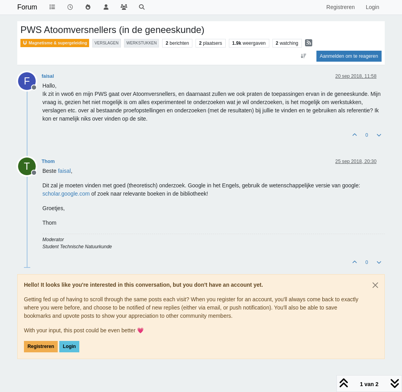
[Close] (375, 285)
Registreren (40, 346)
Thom (48, 161)
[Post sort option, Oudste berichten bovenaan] (303, 56)
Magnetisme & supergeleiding (54, 43)
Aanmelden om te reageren (349, 56)
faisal (48, 76)
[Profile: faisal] (64, 171)
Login (69, 346)
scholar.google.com (66, 194)
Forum (27, 7)
